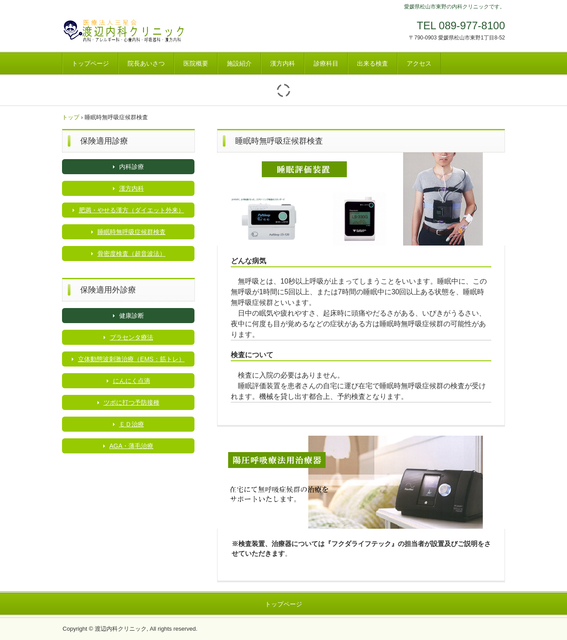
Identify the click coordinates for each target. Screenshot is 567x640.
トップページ (90, 63)
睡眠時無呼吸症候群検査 (131, 231)
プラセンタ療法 (131, 337)
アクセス (419, 63)
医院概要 (195, 63)
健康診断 (131, 315)
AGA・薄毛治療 (131, 445)
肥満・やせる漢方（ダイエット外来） (131, 210)
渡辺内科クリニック (124, 30)
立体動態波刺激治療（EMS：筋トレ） (131, 359)
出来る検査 (372, 63)
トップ (70, 117)
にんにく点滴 (131, 380)
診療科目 (326, 63)
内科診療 (131, 166)
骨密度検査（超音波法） (131, 253)
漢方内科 (282, 63)
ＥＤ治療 (131, 424)
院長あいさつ (146, 63)
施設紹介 (239, 63)
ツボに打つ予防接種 (131, 402)
